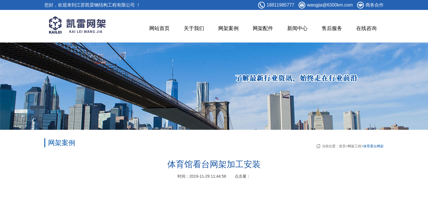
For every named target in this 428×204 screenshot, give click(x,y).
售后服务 (332, 28)
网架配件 (263, 28)
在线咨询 (366, 28)
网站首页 (159, 28)
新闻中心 (297, 28)
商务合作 (375, 5)
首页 (342, 146)
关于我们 (194, 28)
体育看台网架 (373, 146)
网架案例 (228, 28)
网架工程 (354, 146)
